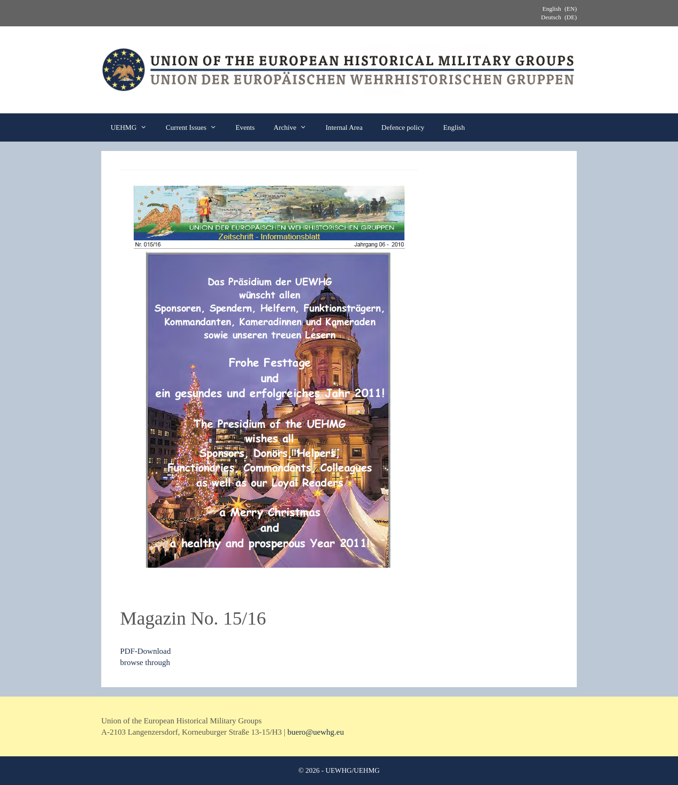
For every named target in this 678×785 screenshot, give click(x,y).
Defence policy (402, 127)
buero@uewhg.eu (315, 732)
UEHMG (133, 127)
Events (245, 127)
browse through (145, 662)
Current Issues (196, 127)
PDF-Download (145, 651)
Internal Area (344, 127)
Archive (295, 127)
